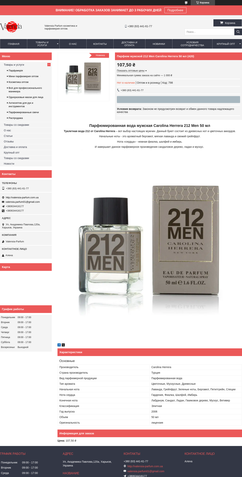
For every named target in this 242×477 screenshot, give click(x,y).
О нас (73, 43)
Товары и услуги (42, 44)
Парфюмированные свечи (24, 112)
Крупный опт (226, 43)
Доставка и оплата (129, 44)
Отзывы (9, 141)
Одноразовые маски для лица (26, 97)
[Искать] (238, 32)
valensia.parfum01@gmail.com (23, 201)
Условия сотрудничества (192, 44)
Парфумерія (16, 70)
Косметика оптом (18, 82)
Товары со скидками (16, 124)
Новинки (159, 43)
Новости (9, 163)
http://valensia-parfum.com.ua (22, 197)
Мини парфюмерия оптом (24, 76)
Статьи (8, 135)
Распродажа (16, 118)
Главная (13, 43)
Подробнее (175, 10)
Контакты (100, 43)
